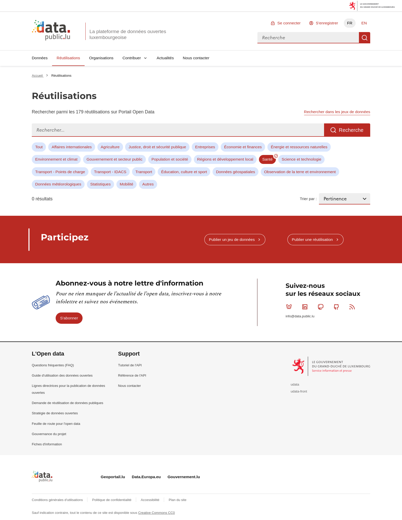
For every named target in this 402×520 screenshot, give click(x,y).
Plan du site (177, 500)
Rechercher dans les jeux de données (337, 112)
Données (40, 58)
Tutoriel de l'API (130, 365)
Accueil (38, 75)
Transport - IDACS (110, 172)
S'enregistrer (327, 23)
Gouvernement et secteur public (114, 159)
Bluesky (290, 306)
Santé (267, 159)
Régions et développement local (225, 159)
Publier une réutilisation (312, 239)
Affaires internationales (72, 147)
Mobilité (126, 184)
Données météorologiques (58, 184)
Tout (39, 147)
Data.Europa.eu (146, 477)
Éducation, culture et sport (184, 172)
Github (337, 306)
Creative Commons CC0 (156, 513)
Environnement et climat (56, 159)
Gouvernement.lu (183, 477)
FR (350, 23)
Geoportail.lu (113, 477)
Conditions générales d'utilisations (58, 500)
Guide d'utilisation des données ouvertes (62, 375)
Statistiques (100, 184)
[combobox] (308, 37)
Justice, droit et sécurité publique (157, 147)
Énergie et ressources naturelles (299, 147)
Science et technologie (301, 159)
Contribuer (132, 58)
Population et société (170, 159)
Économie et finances (243, 147)
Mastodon (321, 306)
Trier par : (308, 199)
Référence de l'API (132, 375)
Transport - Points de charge (60, 172)
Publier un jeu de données (232, 239)
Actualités (165, 58)
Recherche (364, 37)
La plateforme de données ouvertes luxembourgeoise (127, 34)
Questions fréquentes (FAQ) (53, 365)
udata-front (299, 391)
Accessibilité (150, 500)
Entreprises (205, 147)
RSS (353, 306)
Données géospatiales (235, 172)
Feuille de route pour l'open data (56, 424)
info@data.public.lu (300, 316)
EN (364, 23)
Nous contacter (196, 58)
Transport (143, 172)
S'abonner (69, 318)
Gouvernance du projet (49, 434)
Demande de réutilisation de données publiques (67, 403)
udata (295, 384)
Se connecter (289, 23)
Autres (148, 184)
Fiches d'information (47, 444)
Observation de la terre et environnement (300, 172)
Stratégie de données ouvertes (55, 413)
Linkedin (306, 306)
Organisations (101, 58)
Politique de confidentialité (112, 500)
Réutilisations (68, 58)
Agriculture (110, 147)
